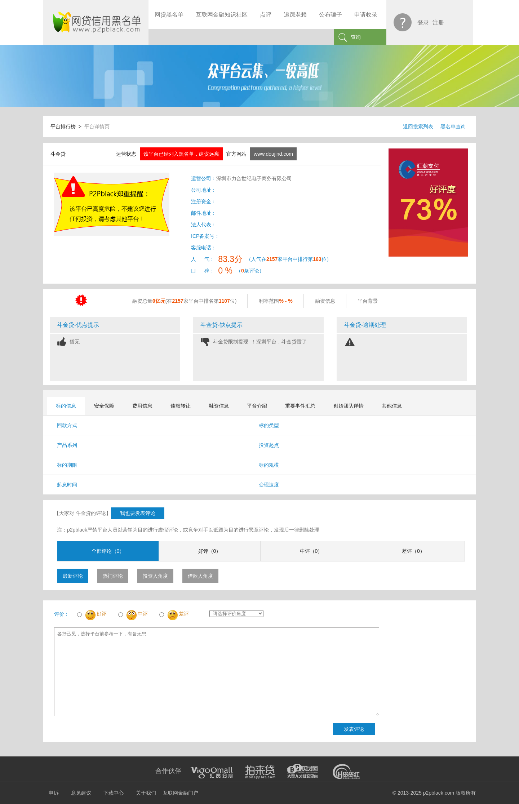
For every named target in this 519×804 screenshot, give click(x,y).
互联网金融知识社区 (222, 15)
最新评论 (73, 576)
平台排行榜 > (67, 126)
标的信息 (66, 406)
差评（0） (413, 551)
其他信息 (392, 406)
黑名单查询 (453, 126)
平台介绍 (257, 406)
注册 (438, 22)
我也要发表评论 (137, 513)
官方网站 (236, 154)
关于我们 (146, 793)
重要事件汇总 (300, 406)
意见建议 (81, 793)
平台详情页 (97, 126)
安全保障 (104, 406)
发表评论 (354, 729)
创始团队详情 (348, 406)
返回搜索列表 (418, 126)
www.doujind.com (273, 154)
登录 (423, 22)
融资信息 (219, 406)
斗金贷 (58, 154)
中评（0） (311, 551)
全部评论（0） (108, 551)
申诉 (54, 793)
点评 (265, 15)
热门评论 (113, 576)
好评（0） (209, 551)
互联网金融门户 (180, 793)
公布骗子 (330, 15)
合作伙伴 (168, 770)
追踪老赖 (295, 15)
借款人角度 (200, 576)
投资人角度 (155, 576)
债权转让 (180, 406)
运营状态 (126, 154)
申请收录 (365, 15)
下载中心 (113, 793)
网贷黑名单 (169, 15)
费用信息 (142, 406)
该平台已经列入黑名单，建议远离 (181, 154)
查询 (356, 37)
